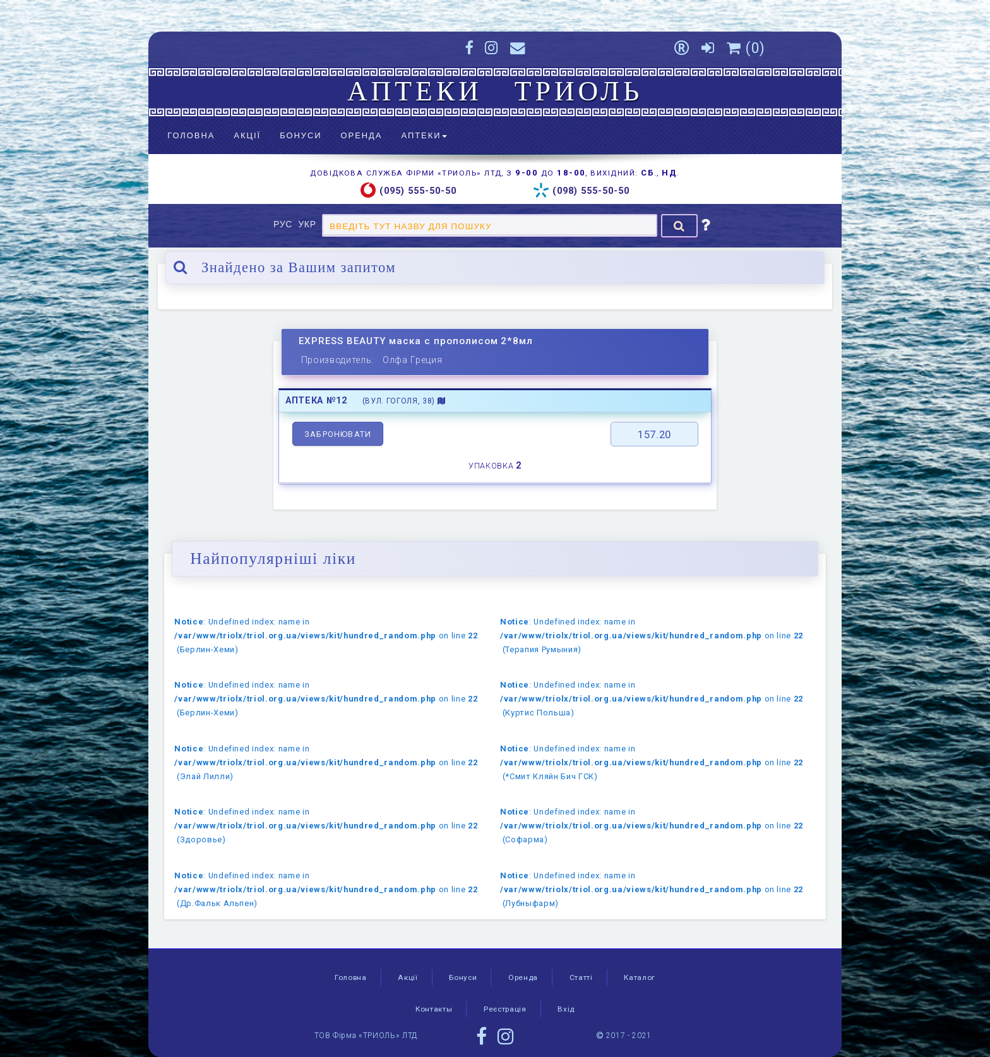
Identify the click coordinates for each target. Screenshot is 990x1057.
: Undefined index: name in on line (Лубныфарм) (651, 889)
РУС (284, 224)
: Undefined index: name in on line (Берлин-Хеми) (325, 635)
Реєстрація (505, 1009)
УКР (308, 224)
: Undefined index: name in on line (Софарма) (651, 825)
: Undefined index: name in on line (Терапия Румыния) (651, 635)
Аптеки (424, 135)
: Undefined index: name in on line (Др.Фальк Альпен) (325, 889)
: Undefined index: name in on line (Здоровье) (325, 825)
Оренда (362, 135)
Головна (191, 135)
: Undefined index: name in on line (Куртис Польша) (651, 698)
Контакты (433, 1009)
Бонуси (300, 135)
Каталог (639, 977)
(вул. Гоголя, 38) (404, 401)
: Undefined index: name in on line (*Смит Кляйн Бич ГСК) (651, 762)
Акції (247, 135)
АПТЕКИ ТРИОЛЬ (495, 91)
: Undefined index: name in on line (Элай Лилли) (325, 762)
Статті (581, 977)
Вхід (566, 1009)
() (746, 48)
